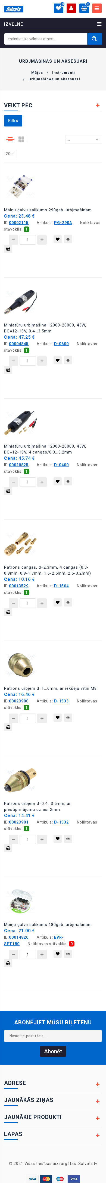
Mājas (37, 73)
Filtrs (13, 120)
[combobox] (83, 139)
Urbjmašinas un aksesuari (54, 79)
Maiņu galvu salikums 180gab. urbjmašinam (48, 924)
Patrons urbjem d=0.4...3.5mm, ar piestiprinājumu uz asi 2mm (37, 806)
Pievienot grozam (8, 250)
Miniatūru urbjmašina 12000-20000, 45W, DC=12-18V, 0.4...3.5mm (45, 328)
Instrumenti (63, 73)
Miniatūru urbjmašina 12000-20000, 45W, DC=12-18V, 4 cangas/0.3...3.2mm (45, 449)
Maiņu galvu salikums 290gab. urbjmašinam (48, 210)
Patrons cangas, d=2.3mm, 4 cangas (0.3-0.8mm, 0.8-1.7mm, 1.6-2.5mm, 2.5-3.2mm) (47, 570)
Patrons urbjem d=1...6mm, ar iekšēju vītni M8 (50, 688)
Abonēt (53, 1051)
